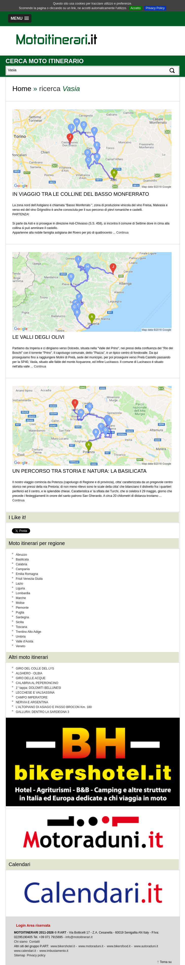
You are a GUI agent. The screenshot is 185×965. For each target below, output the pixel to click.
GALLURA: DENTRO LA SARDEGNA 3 (42, 712)
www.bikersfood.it (119, 946)
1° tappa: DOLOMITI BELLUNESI (38, 688)
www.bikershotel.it (62, 946)
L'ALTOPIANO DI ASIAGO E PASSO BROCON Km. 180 (54, 707)
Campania (23, 569)
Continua (122, 232)
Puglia (20, 612)
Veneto (20, 646)
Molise (20, 603)
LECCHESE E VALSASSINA (35, 692)
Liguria (20, 588)
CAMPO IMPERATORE (32, 697)
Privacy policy (36, 955)
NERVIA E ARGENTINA (32, 702)
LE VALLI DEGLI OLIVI (38, 337)
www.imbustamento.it (54, 951)
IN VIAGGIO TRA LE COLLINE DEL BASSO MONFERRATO (80, 194)
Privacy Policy (155, 8)
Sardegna (22, 617)
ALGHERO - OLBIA (29, 673)
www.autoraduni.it (146, 946)
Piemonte (22, 607)
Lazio (19, 583)
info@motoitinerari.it (78, 937)
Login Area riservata (33, 925)
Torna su (166, 962)
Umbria (21, 636)
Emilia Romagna (27, 574)
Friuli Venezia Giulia (29, 579)
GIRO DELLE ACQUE (30, 678)
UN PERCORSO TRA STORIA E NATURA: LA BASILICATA (79, 471)
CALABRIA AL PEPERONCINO (37, 683)
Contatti (34, 941)
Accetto (136, 8)
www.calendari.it (25, 951)
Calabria (21, 564)
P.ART (62, 932)
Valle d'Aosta (24, 641)
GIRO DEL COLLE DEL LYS (35, 668)
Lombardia (23, 593)
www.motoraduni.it (91, 946)
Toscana (21, 627)
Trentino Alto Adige (28, 632)
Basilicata (22, 559)
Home (21, 89)
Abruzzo (21, 554)
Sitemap (19, 955)
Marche (21, 598)
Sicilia (20, 622)
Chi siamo (20, 941)
